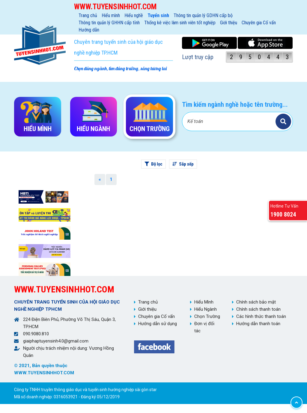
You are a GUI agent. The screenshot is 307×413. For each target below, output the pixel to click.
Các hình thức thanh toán (261, 316)
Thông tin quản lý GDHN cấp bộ (203, 15)
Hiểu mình (111, 15)
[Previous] (99, 179)
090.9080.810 (36, 334)
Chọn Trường (207, 316)
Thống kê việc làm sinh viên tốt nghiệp (180, 22)
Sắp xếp (183, 164)
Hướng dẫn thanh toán (258, 323)
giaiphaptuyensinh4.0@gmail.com (55, 341)
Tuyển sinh (158, 15)
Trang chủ (88, 15)
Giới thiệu (228, 22)
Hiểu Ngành (205, 309)
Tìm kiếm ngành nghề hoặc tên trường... (235, 104)
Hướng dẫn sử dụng (157, 323)
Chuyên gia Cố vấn (259, 22)
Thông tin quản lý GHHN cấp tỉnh (109, 22)
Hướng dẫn (89, 30)
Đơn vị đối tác (204, 327)
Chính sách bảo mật (256, 302)
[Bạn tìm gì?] (230, 121)
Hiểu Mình (203, 302)
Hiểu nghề (133, 15)
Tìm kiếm (283, 121)
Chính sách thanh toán (258, 309)
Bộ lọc (153, 164)
